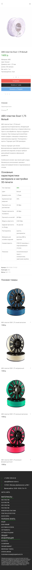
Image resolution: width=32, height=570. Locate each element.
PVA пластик (5, 508)
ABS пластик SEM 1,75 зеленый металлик (14, 414)
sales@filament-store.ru (11, 481)
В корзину (16, 81)
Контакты (4, 541)
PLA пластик (5, 502)
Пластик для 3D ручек (8, 513)
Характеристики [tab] (6, 106)
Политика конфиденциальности (12, 554)
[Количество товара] (16, 77)
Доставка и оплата (7, 527)
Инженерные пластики (8, 510)
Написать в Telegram (16, 89)
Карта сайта (5, 492)
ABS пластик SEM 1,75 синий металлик (13, 322)
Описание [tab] (4, 103)
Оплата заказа (6, 551)
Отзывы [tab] (4, 110)
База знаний (5, 524)
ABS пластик (5, 500)
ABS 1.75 (7, 272)
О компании (5, 543)
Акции (3, 521)
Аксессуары (5, 516)
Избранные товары (7, 549)
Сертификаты (5, 530)
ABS (18, 188)
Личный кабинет (6, 546)
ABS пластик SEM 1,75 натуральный (12, 368)
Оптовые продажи (7, 532)
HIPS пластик (5, 505)
